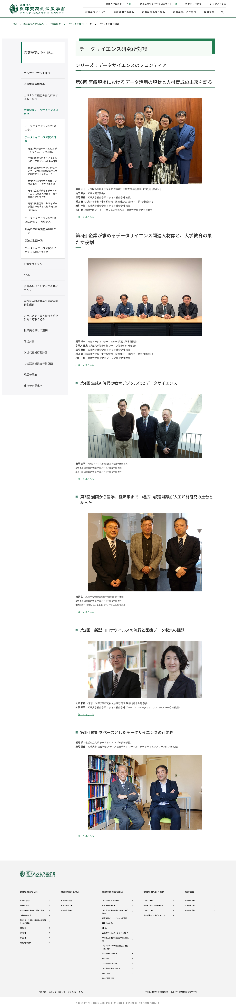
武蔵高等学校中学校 (188, 991)
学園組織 (23, 927)
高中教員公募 (190, 909)
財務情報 (23, 932)
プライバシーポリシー (79, 991)
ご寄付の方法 (148, 909)
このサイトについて (58, 991)
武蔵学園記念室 (66, 904)
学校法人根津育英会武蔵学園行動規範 (115, 938)
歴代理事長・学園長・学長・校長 (32, 909)
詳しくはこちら (86, 217)
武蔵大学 (173, 991)
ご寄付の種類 (148, 899)
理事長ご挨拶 (25, 899)
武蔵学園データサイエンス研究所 (66, 24)
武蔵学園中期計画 (108, 904)
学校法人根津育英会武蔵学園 (153, 991)
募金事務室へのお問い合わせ (154, 914)
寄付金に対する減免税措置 (153, 904)
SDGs (104, 927)
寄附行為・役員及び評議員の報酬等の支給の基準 (33, 920)
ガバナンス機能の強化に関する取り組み (115, 910)
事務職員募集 (190, 899)
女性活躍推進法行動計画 (111, 967)
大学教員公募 (190, 904)
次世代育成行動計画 (109, 962)
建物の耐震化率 (108, 977)
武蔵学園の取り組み (33, 24)
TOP (14, 24)
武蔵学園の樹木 (25, 941)
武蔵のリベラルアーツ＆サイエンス (115, 932)
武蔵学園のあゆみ (70, 890)
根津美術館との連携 (109, 952)
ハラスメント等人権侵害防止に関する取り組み (115, 946)
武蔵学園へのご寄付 (154, 890)
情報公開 (23, 937)
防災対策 (105, 957)
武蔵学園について (29, 890)
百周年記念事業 (66, 909)
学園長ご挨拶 (25, 904)
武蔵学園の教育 (25, 914)
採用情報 (189, 890)
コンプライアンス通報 (110, 899)
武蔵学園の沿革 (66, 899)
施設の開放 (106, 972)
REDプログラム (108, 922)
